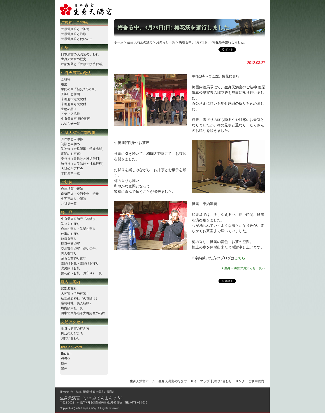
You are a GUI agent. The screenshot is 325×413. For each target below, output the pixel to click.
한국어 (65, 358)
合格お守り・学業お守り (78, 229)
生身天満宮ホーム (142, 381)
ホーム (118, 42)
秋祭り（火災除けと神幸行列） (83, 163)
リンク (240, 381)
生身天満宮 (89, 408)
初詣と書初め (70, 144)
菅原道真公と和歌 (73, 34)
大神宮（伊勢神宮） (75, 293)
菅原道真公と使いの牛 (77, 39)
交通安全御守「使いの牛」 (80, 248)
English (66, 353)
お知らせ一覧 (70, 123)
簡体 (64, 363)
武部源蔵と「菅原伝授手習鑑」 (83, 64)
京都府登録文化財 (73, 104)
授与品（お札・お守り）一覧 (81, 273)
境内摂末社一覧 (72, 308)
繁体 (64, 368)
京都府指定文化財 (73, 99)
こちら (239, 258)
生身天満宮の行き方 (75, 328)
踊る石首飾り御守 (73, 258)
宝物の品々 (69, 109)
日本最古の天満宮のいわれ (80, 54)
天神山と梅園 (70, 94)
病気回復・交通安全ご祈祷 (80, 194)
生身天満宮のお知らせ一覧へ (244, 268)
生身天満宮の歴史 (73, 59)
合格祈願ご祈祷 (72, 189)
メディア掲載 (70, 114)
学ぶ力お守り (70, 224)
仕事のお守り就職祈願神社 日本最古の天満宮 (87, 391)
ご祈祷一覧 (69, 203)
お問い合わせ (70, 338)
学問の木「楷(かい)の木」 (79, 89)
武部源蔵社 (69, 288)
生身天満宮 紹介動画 (75, 118)
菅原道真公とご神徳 (75, 29)
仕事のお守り (70, 234)
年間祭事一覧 (70, 173)
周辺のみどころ (72, 333)
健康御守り (69, 239)
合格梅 (65, 79)
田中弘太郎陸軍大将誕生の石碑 (83, 313)
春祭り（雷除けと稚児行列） (81, 158)
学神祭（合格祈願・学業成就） (83, 149)
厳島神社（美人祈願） (77, 303)
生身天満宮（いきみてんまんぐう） (92, 398)
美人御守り (69, 253)
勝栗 (64, 84)
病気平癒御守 (70, 243)
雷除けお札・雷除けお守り (80, 263)
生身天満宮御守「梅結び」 (80, 219)
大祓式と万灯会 (72, 168)
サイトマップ (199, 381)
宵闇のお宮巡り (72, 154)
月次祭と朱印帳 (72, 139)
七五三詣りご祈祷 (73, 199)
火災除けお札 (70, 268)
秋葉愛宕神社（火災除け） (80, 298)
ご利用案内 (256, 381)
